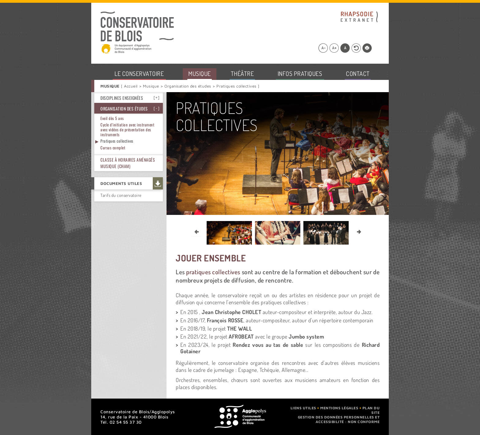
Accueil (131, 86)
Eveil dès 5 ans (112, 118)
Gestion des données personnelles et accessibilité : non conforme (339, 419)
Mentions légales (339, 408)
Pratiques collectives (116, 141)
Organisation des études (188, 86)
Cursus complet (112, 147)
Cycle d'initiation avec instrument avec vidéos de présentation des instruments (127, 129)
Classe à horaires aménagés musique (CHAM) (127, 162)
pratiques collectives (213, 272)
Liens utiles (303, 408)
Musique (151, 86)
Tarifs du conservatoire (120, 195)
